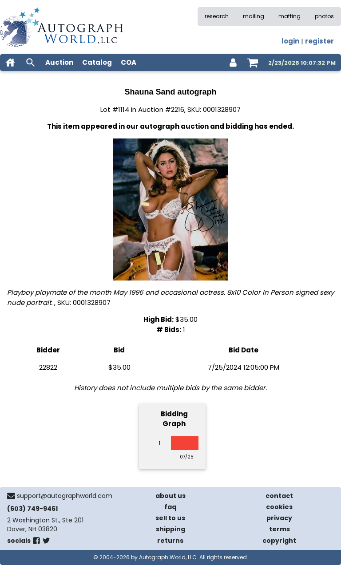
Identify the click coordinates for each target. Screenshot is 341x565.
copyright (279, 540)
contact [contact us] (279, 495)
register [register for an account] (319, 41)
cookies (279, 506)
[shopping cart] (252, 62)
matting (289, 16)
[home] (10, 62)
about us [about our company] (170, 495)
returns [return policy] (170, 540)
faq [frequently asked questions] (170, 506)
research (217, 16)
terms (279, 529)
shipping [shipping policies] (170, 529)
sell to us (170, 518)
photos (324, 16)
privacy (279, 518)
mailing (253, 16)
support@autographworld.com (64, 495)
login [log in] (290, 41)
